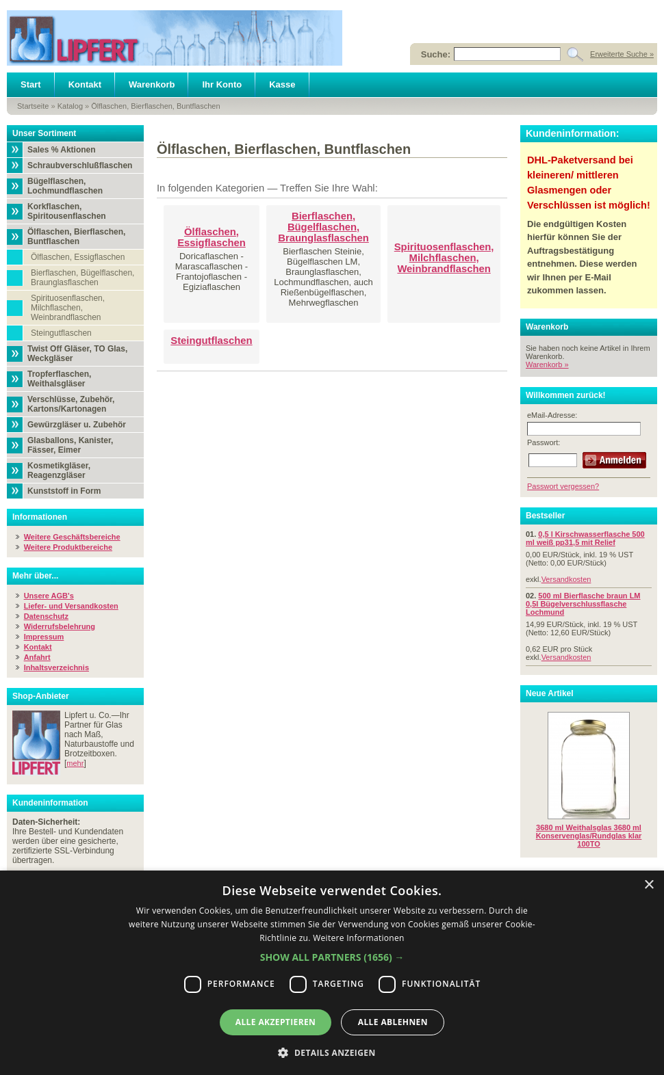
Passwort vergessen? (563, 486)
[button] (332, 957)
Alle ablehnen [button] (393, 1022)
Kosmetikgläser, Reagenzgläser (58, 470)
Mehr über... (35, 576)
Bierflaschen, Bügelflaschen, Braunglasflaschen (82, 277)
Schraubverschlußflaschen (79, 165)
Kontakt (84, 84)
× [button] (648, 885)
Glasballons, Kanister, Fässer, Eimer (70, 445)
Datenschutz (46, 616)
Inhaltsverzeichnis (56, 667)
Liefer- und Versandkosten (71, 606)
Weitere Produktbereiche (68, 547)
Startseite (33, 106)
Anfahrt (37, 657)
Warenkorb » (547, 364)
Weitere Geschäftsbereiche (72, 537)
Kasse (282, 84)
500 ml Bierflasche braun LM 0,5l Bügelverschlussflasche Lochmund (583, 604)
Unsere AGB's (49, 596)
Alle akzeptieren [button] (275, 1022)
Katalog (70, 106)
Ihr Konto (222, 84)
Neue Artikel (550, 693)
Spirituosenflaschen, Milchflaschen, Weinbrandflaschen (68, 307)
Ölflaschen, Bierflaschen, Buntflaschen (155, 106)
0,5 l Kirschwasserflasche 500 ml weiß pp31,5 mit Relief (585, 538)
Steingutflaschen (61, 333)
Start (31, 84)
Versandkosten (566, 579)
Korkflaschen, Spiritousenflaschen (66, 211)
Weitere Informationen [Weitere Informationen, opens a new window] (359, 938)
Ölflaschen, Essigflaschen (78, 257)
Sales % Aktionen (61, 150)
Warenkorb (152, 84)
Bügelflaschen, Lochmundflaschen (65, 186)
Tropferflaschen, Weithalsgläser (59, 378)
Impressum (44, 637)
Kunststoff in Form (64, 491)
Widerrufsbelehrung (59, 626)
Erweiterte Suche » (622, 54)
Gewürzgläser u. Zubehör (76, 424)
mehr (75, 763)
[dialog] (332, 973)
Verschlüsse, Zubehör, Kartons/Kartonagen (70, 404)
